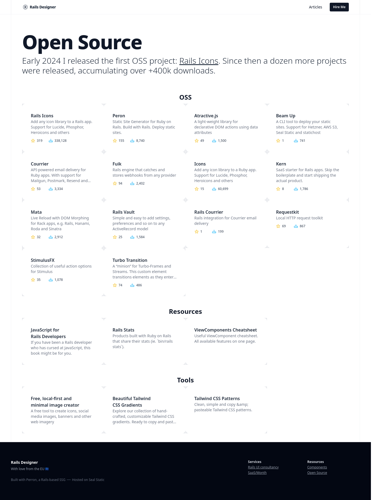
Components (317, 467)
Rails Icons (198, 60)
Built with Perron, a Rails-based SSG (38, 479)
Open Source (317, 472)
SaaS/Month (257, 472)
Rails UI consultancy (263, 467)
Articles (315, 7)
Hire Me (339, 7)
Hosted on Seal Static (88, 479)
